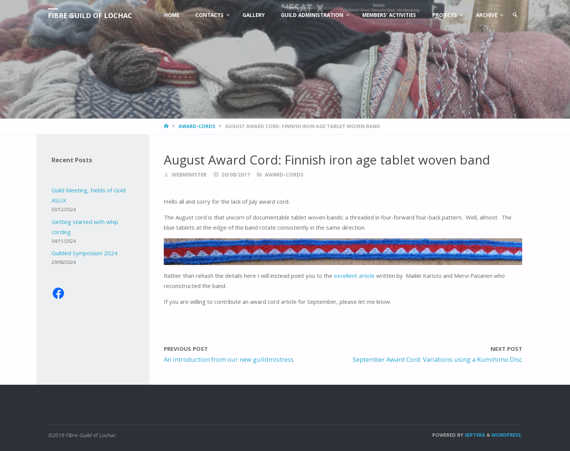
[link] (515, 15)
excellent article (354, 275)
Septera (474, 434)
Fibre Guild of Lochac (90, 15)
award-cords (196, 126)
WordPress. (506, 434)
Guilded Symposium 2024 (84, 253)
